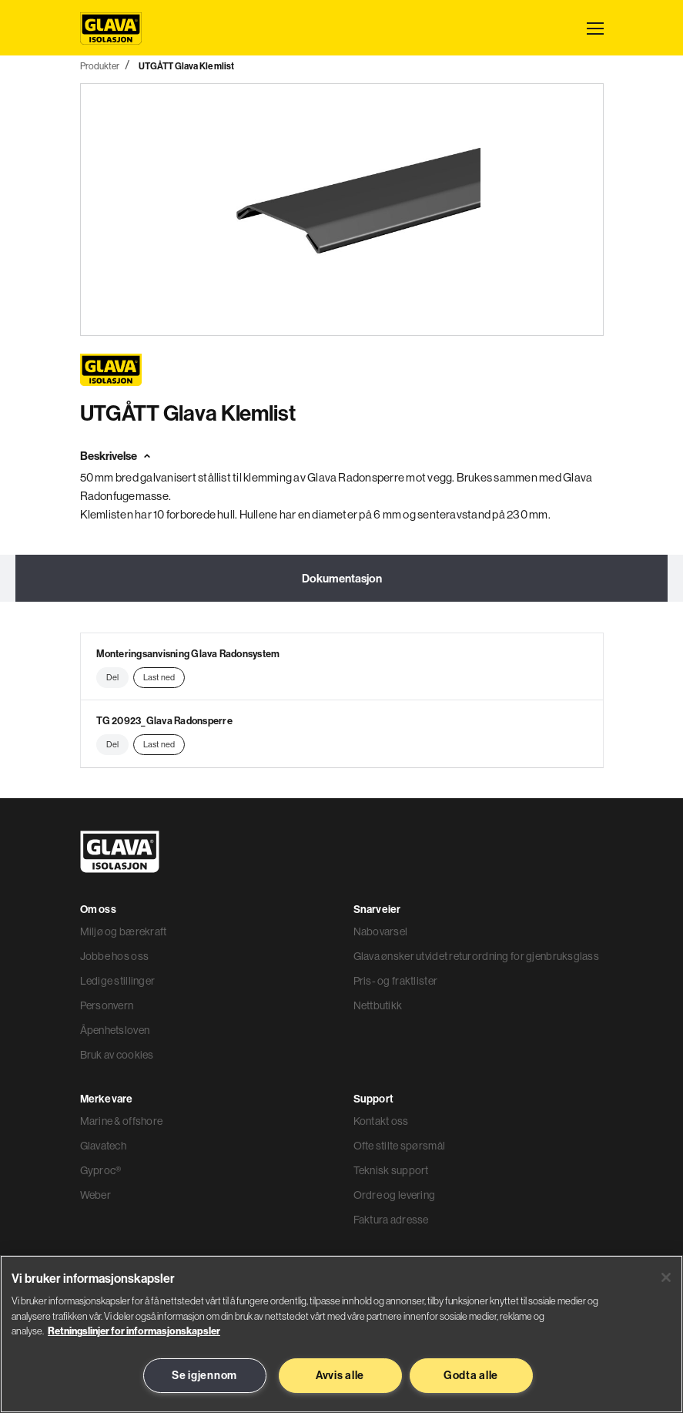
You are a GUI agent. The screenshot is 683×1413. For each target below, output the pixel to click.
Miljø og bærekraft (123, 931)
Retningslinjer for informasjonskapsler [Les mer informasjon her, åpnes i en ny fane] (134, 1330)
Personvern (107, 1005)
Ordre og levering (394, 1195)
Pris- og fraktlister (395, 981)
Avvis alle (340, 1375)
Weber (95, 1195)
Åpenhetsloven (115, 1030)
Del (112, 677)
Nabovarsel (380, 931)
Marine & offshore (121, 1121)
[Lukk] (666, 1277)
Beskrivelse (108, 455)
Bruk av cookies (117, 1055)
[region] (341, 1334)
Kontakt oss (381, 1121)
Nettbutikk (378, 1005)
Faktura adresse (391, 1220)
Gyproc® (101, 1170)
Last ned (159, 677)
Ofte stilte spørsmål (399, 1146)
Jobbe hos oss (114, 956)
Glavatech (103, 1146)
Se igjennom (204, 1375)
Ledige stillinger (118, 981)
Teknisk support (391, 1170)
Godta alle (471, 1375)
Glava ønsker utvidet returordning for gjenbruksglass (476, 956)
